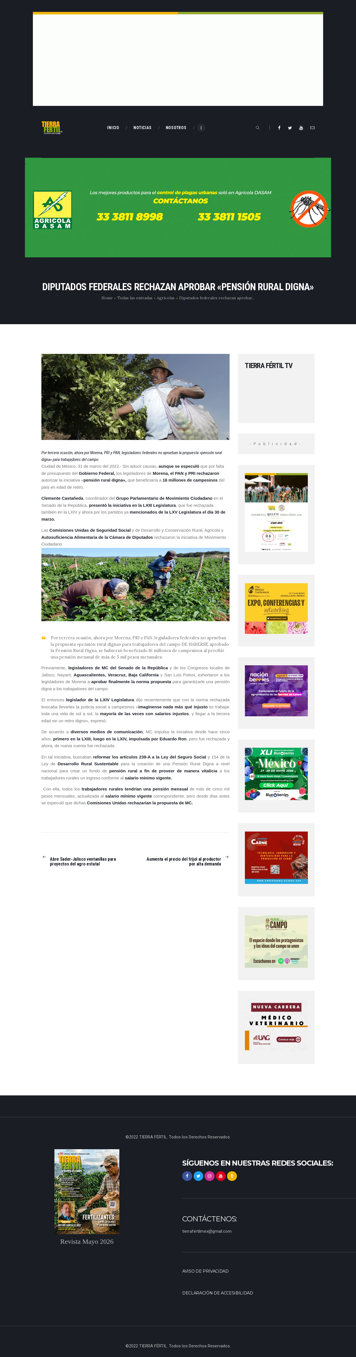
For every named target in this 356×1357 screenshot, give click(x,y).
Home (107, 297)
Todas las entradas (134, 297)
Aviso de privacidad (206, 1271)
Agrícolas (166, 297)
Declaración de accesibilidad (219, 1292)
